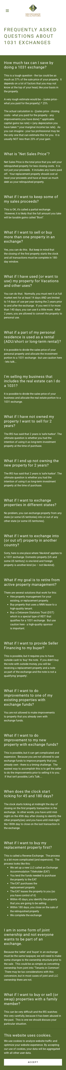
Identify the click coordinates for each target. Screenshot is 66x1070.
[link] (33, 10)
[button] (8, 10)
